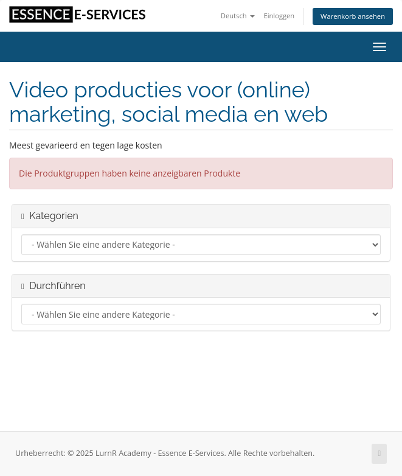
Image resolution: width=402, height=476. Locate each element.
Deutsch (238, 15)
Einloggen (278, 15)
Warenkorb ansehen (353, 16)
